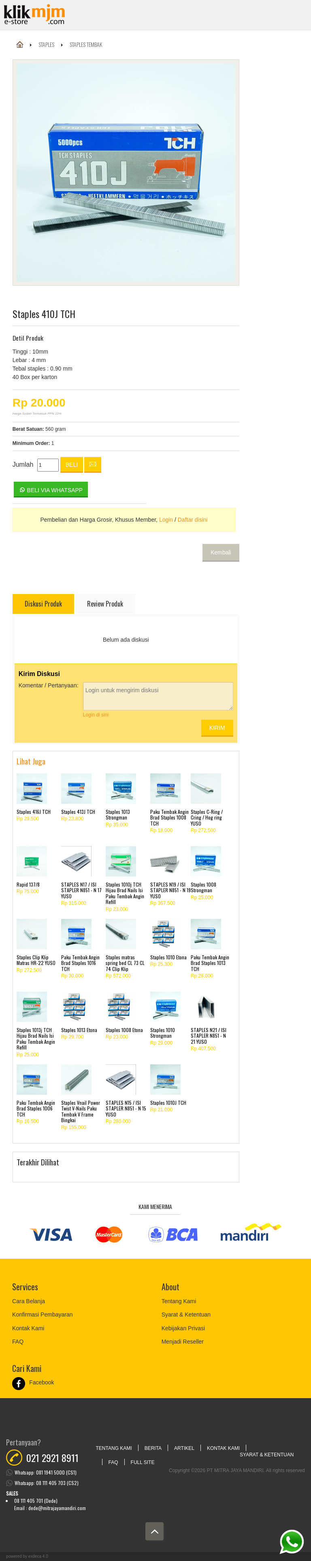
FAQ (17, 1341)
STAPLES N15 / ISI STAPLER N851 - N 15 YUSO (126, 1108)
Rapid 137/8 (28, 884)
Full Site (143, 1462)
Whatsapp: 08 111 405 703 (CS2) (47, 1482)
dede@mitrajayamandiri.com (57, 1507)
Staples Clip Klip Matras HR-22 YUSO (36, 960)
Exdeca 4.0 (38, 1556)
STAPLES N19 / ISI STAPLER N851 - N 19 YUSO (170, 890)
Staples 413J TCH (78, 811)
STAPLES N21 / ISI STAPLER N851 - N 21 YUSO (208, 1035)
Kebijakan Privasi (183, 1328)
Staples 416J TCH (34, 811)
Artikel (184, 1448)
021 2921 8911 (52, 1457)
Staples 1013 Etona (79, 1029)
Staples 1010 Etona (168, 957)
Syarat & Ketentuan (186, 1314)
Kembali (221, 552)
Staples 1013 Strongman (118, 814)
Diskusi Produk (43, 604)
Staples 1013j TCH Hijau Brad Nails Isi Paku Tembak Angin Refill (36, 1038)
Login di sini (96, 715)
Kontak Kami (28, 1328)
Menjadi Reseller (183, 1341)
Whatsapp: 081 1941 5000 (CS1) (46, 1472)
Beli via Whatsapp (51, 489)
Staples (46, 44)
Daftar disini (193, 519)
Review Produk (105, 604)
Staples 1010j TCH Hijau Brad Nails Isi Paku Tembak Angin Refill (125, 893)
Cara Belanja (28, 1301)
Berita (153, 1448)
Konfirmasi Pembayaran (42, 1314)
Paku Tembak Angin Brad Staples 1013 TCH (210, 963)
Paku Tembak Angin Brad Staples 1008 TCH (169, 817)
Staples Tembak (86, 44)
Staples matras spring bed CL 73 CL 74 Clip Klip (125, 963)
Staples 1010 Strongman (162, 1032)
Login (166, 519)
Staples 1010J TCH (168, 1102)
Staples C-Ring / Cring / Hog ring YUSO (207, 817)
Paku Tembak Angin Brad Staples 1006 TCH (36, 1108)
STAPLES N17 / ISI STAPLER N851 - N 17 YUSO (81, 890)
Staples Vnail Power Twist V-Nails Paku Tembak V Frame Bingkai (80, 1111)
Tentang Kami (179, 1301)
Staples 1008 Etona (124, 1029)
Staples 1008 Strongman (203, 887)
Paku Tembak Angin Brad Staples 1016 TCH (80, 963)
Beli (72, 464)
